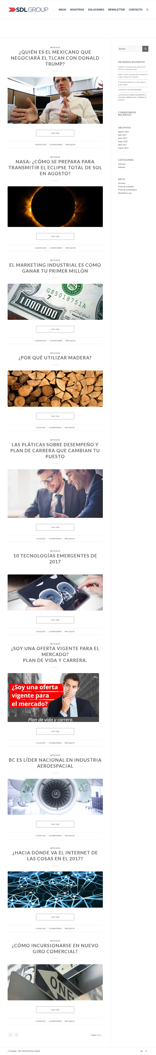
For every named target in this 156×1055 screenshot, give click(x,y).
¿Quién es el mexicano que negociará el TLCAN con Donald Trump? (55, 58)
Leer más (55, 133)
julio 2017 (122, 135)
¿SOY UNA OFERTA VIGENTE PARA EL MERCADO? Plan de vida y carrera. (55, 654)
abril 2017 (122, 145)
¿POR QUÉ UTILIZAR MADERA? (55, 357)
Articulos (55, 47)
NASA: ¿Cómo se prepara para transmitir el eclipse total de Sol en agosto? (55, 167)
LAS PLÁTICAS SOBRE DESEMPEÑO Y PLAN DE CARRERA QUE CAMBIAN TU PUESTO (55, 450)
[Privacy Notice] (34, 1051)
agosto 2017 (123, 132)
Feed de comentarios (127, 190)
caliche (72, 145)
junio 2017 (122, 138)
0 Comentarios (56, 145)
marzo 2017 (123, 148)
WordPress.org (124, 193)
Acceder (122, 183)
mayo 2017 (123, 141)
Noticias (121, 167)
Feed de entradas (126, 186)
